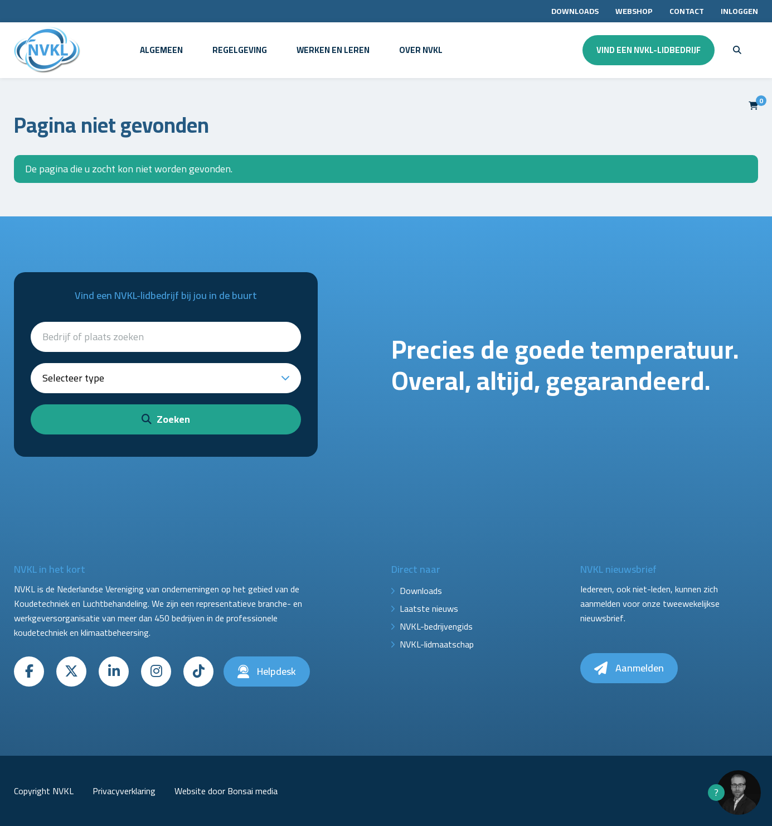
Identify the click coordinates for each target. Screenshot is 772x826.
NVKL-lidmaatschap (437, 644)
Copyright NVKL (44, 790)
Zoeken (166, 419)
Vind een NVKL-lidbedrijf (648, 50)
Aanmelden (629, 668)
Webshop (634, 11)
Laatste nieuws (429, 608)
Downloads (575, 11)
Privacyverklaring (124, 790)
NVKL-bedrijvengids (436, 626)
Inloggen (739, 11)
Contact (686, 11)
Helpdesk (266, 671)
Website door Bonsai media (226, 790)
